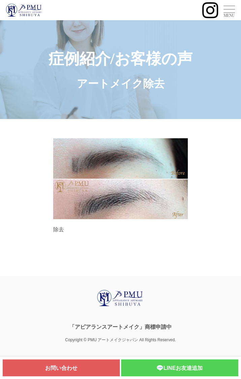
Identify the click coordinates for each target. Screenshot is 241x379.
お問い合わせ (61, 368)
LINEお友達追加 (180, 368)
